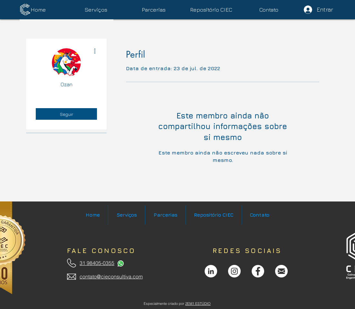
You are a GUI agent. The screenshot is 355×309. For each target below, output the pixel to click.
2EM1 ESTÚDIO (198, 303)
